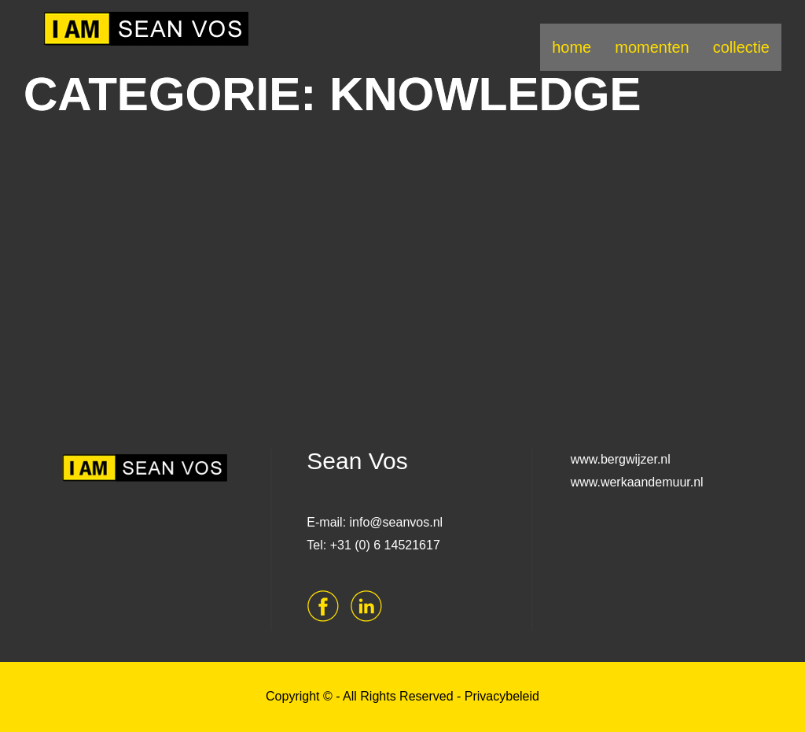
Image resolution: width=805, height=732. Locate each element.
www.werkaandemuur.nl (637, 482)
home (571, 47)
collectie (741, 47)
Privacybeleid (502, 696)
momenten (652, 47)
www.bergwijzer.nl (621, 459)
